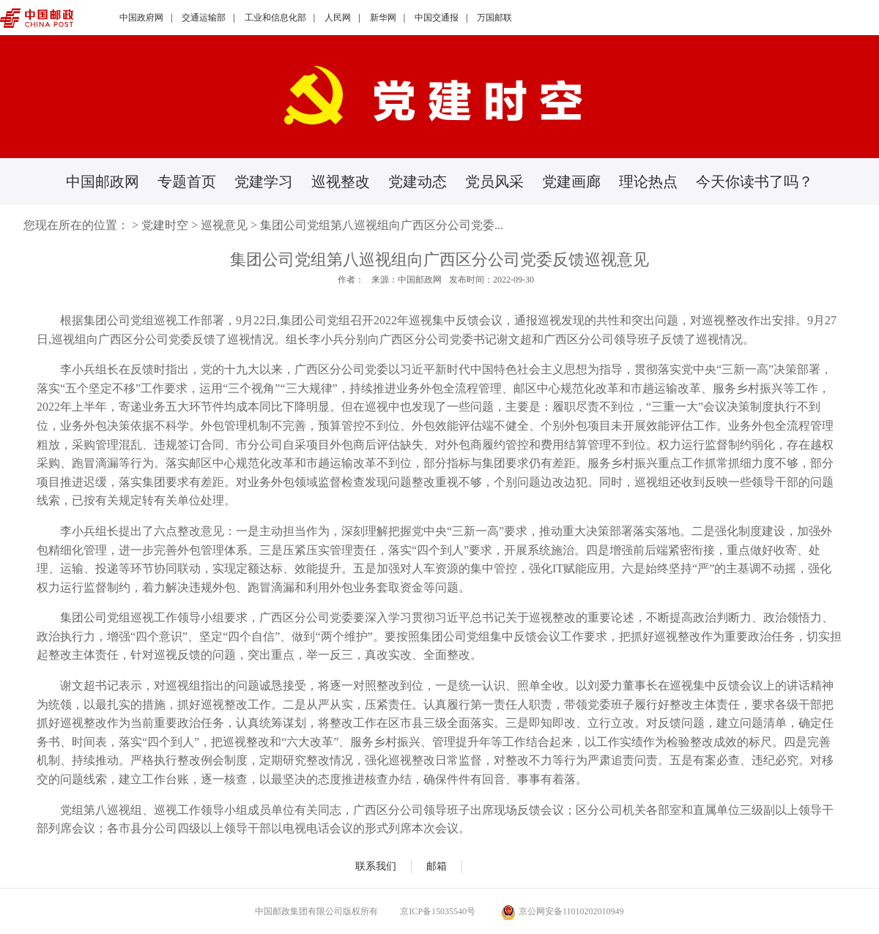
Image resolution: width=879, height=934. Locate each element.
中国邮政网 (102, 181)
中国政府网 (141, 17)
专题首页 (186, 181)
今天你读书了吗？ (754, 181)
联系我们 (375, 866)
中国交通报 (437, 17)
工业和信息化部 (275, 17)
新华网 (383, 17)
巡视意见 (224, 225)
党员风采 (494, 181)
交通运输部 (204, 17)
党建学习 (263, 181)
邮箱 (436, 866)
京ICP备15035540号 (437, 911)
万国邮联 (494, 17)
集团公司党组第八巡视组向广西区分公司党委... (381, 225)
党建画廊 (571, 181)
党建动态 (417, 181)
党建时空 (164, 225)
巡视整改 (340, 181)
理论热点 (648, 181)
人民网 (337, 17)
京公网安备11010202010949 (562, 911)
